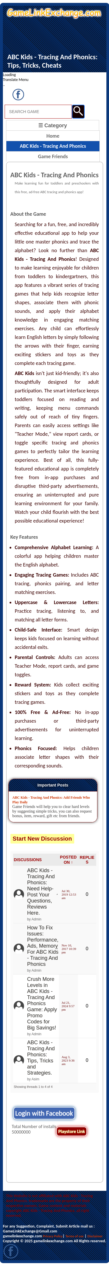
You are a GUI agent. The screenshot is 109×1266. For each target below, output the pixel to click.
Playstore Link (71, 1131)
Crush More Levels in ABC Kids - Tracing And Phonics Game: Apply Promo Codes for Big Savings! (42, 1003)
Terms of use (75, 1236)
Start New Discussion (42, 838)
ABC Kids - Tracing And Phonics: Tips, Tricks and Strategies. (40, 1058)
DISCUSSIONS (27, 859)
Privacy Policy (53, 1236)
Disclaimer (95, 1236)
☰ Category (52, 125)
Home (52, 136)
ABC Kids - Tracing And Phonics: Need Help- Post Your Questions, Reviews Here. (40, 892)
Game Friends (53, 156)
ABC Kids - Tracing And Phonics (53, 146)
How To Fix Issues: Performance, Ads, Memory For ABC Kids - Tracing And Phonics (42, 946)
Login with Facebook (44, 1113)
